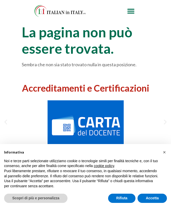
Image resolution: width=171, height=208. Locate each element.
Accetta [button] (152, 198)
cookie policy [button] (104, 166)
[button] (130, 11)
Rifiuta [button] (122, 198)
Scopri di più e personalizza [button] (35, 198)
